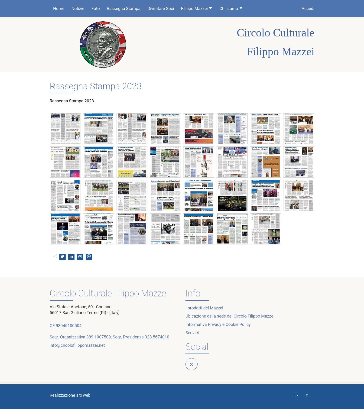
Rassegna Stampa (123, 8)
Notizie (77, 8)
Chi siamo (231, 8)
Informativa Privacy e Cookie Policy (218, 324)
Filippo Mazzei (197, 8)
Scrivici (192, 332)
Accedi (308, 8)
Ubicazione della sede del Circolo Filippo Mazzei (229, 316)
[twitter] (62, 257)
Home (58, 8)
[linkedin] (71, 257)
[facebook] (80, 257)
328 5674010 (157, 336)
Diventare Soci (160, 8)
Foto (95, 8)
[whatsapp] (89, 257)
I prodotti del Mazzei (204, 307)
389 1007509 (98, 336)
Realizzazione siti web (70, 395)
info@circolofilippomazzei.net (77, 345)
